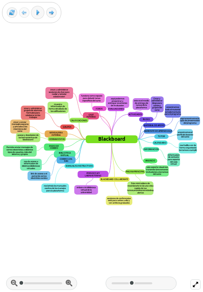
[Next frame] (51, 13)
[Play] (38, 12)
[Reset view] (11, 13)
